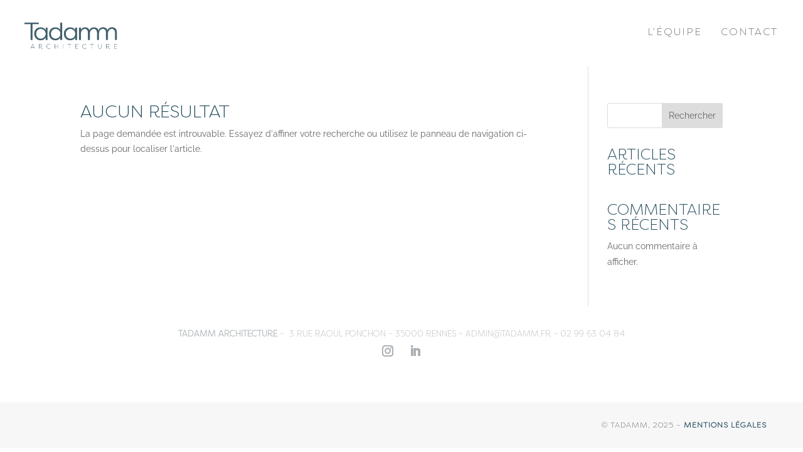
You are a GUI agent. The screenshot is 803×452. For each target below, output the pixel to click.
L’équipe (674, 32)
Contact (749, 32)
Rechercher (692, 115)
